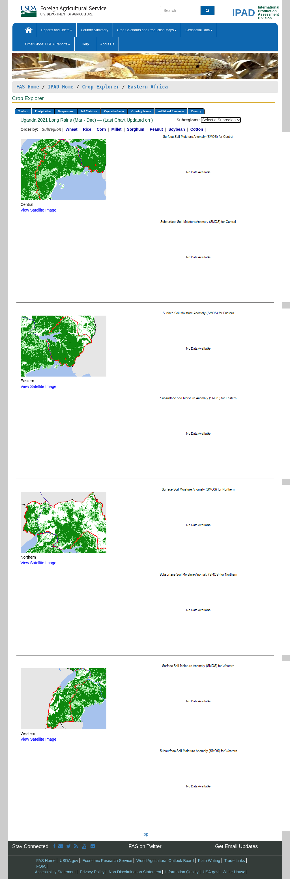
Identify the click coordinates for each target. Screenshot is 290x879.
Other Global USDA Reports (47, 44)
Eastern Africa (148, 87)
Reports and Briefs (56, 30)
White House (234, 872)
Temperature (66, 111)
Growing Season (141, 111)
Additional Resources (171, 111)
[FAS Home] (49, 9)
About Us (107, 44)
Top (145, 834)
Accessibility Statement (55, 872)
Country (196, 111)
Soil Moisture (89, 111)
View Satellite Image (39, 210)
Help (85, 44)
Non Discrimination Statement (135, 872)
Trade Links (234, 860)
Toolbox (23, 111)
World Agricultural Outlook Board (165, 860)
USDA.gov (69, 860)
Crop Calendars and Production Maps (147, 30)
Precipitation (43, 111)
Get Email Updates (236, 846)
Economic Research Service (107, 860)
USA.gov (210, 872)
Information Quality (182, 872)
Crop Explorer (100, 87)
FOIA (41, 866)
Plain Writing (209, 860)
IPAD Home (61, 87)
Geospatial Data (198, 30)
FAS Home (27, 87)
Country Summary (94, 30)
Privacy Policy (92, 872)
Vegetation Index (114, 111)
